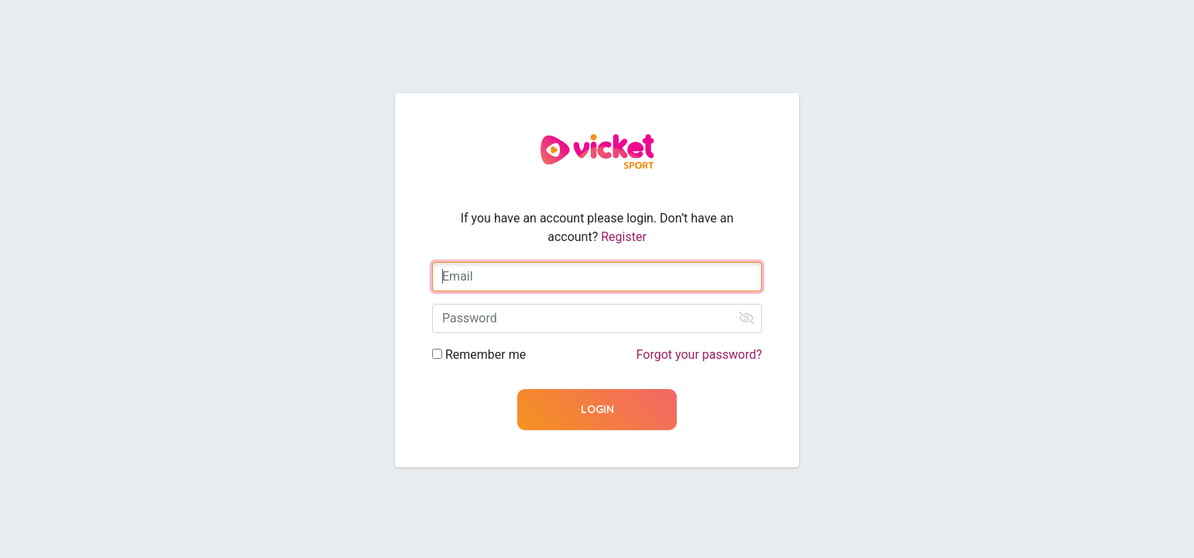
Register (624, 236)
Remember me (485, 354)
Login (597, 409)
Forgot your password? (699, 354)
